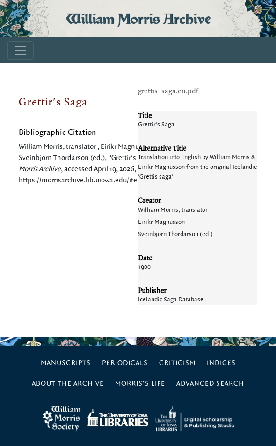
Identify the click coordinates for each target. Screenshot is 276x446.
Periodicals (125, 363)
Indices (221, 363)
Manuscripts (66, 363)
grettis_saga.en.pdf (168, 91)
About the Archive (68, 383)
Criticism (177, 363)
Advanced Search (210, 383)
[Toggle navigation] (20, 50)
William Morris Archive (138, 19)
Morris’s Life (140, 383)
